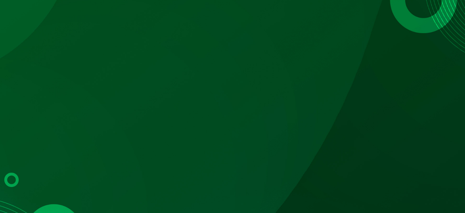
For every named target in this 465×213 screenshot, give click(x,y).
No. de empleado (263, 131)
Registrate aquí (272, 167)
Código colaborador (178, 131)
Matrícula (98, 131)
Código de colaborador (352, 131)
